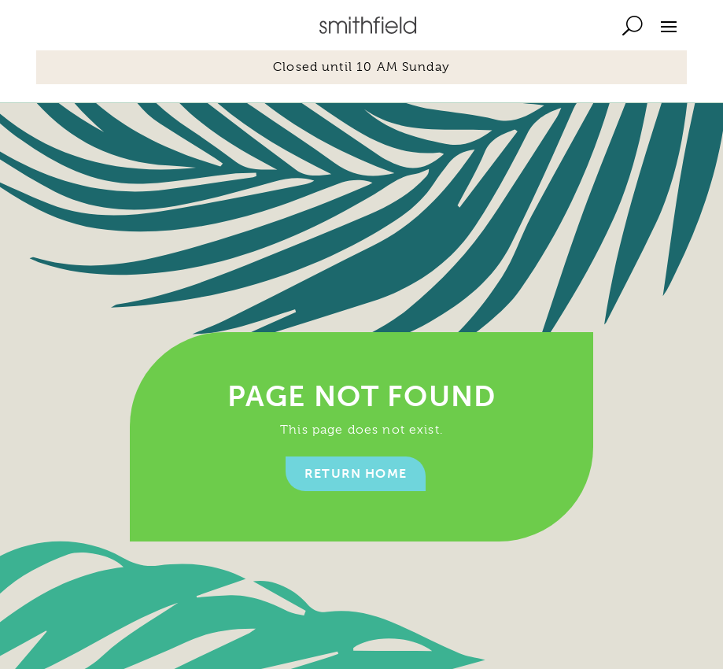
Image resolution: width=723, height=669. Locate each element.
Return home (355, 473)
